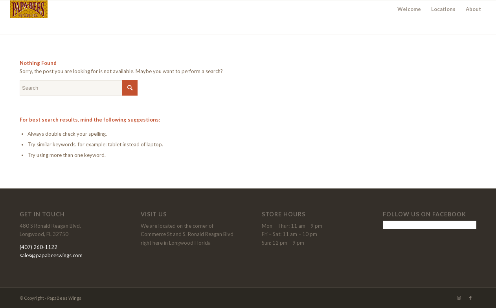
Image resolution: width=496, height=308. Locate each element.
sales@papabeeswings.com (51, 255)
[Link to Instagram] (459, 298)
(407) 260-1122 (38, 247)
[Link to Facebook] (470, 298)
